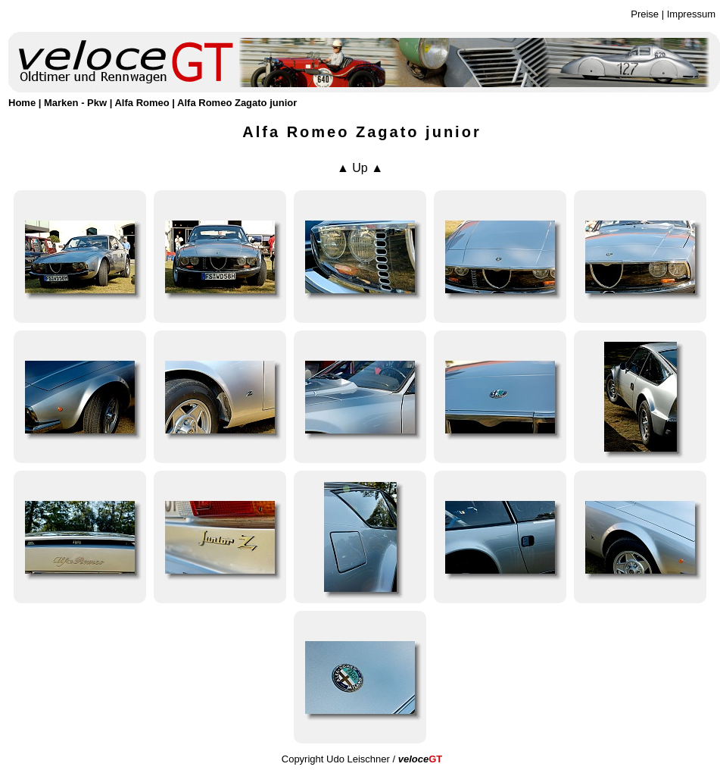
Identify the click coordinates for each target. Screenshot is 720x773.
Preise (645, 14)
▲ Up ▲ (360, 167)
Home (22, 102)
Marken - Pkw (75, 102)
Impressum (691, 14)
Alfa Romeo (141, 102)
